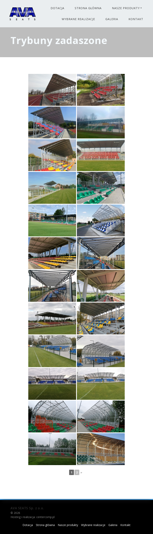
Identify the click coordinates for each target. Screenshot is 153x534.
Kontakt (135, 19)
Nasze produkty (126, 8)
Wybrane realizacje (78, 19)
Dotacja (57, 8)
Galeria (111, 19)
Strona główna (88, 8)
